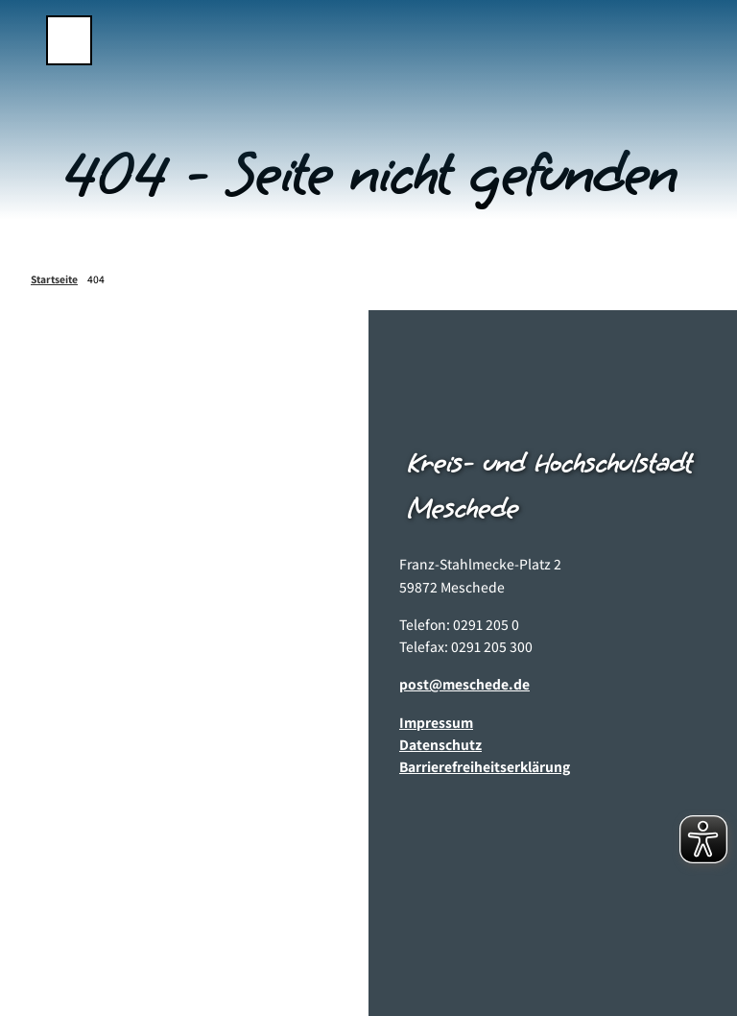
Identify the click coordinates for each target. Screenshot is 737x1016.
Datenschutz (440, 744)
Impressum (436, 721)
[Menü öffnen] (69, 40)
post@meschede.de (464, 683)
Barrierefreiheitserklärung (484, 766)
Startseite (54, 279)
